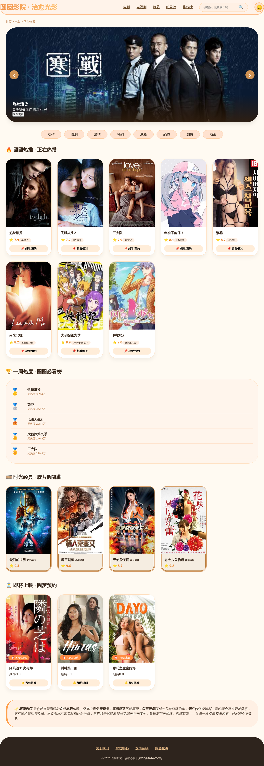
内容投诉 (161, 748)
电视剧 (141, 7)
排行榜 (188, 7)
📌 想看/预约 (29, 248)
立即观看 (18, 114)
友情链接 (141, 748)
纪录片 (171, 7)
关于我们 (102, 748)
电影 (126, 7)
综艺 (156, 7)
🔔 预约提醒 (28, 682)
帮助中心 (122, 748)
